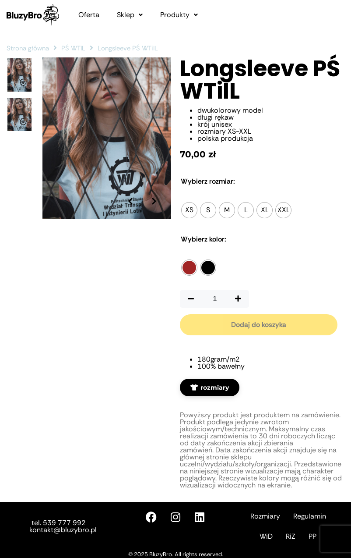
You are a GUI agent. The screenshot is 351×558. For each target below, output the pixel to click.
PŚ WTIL (73, 48)
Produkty (179, 14)
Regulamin (309, 516)
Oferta (88, 14)
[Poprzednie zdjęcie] (129, 188)
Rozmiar (208, 181)
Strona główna (28, 48)
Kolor (203, 239)
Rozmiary (265, 516)
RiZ (290, 536)
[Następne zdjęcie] (153, 188)
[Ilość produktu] (214, 299)
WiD (266, 536)
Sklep (130, 14)
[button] (129, 14)
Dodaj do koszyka (258, 324)
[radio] (189, 210)
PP (312, 536)
